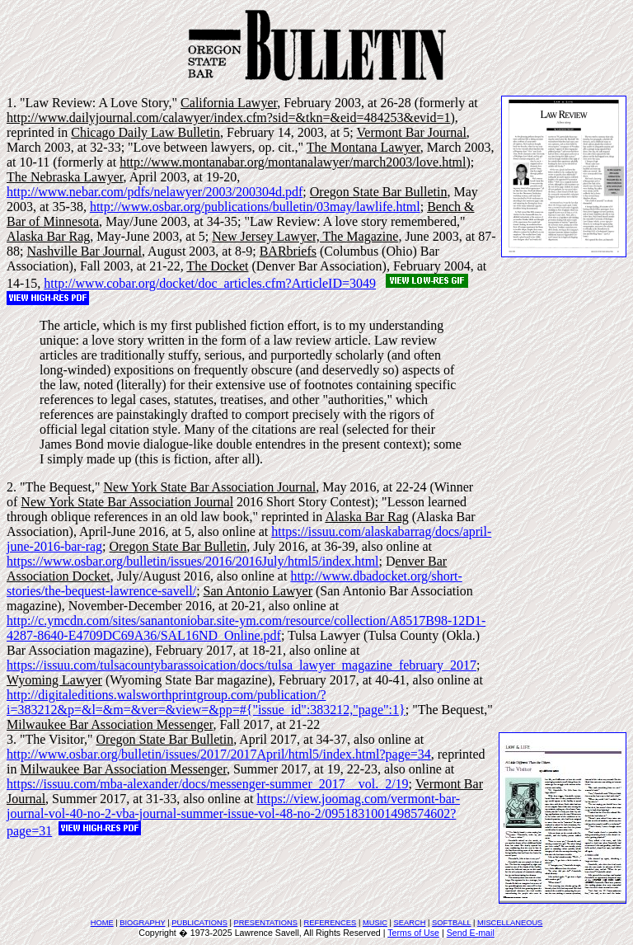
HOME (102, 923)
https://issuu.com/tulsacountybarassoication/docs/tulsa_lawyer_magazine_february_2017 (241, 665)
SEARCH (410, 923)
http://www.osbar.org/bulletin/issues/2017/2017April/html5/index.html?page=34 (219, 754)
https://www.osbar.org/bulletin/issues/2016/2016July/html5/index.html (193, 561)
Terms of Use (413, 933)
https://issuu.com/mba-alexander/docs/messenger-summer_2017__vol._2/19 (208, 784)
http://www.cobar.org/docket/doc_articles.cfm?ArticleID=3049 (210, 283)
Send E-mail (471, 933)
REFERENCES (330, 923)
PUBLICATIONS (199, 923)
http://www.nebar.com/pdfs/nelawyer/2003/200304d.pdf (154, 192)
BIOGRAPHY (142, 923)
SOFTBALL (451, 923)
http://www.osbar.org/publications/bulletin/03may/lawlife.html (255, 207)
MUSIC (375, 923)
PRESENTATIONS (266, 923)
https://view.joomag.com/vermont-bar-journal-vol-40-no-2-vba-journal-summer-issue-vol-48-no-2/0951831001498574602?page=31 (233, 815)
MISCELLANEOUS (509, 923)
